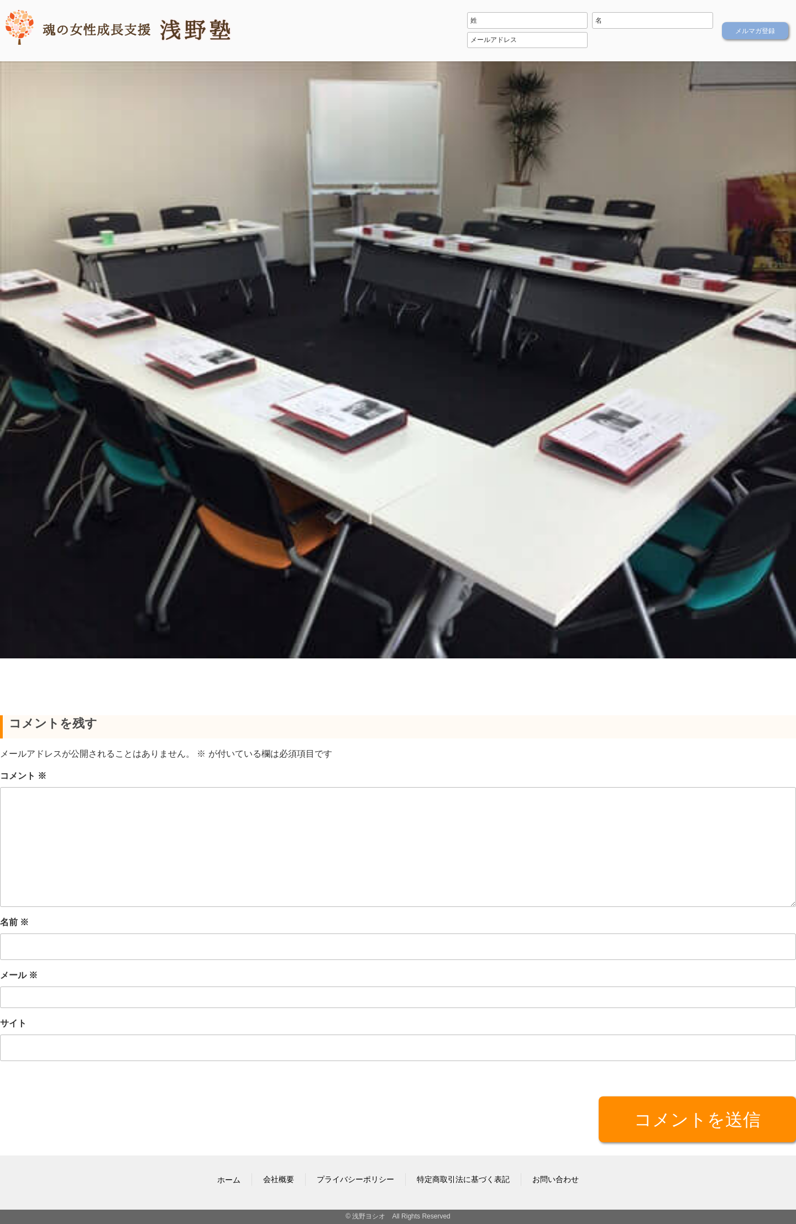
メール (19, 975)
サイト (13, 1023)
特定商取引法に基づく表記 (463, 1179)
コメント (23, 775)
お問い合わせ (555, 1179)
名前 (14, 922)
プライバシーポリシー (355, 1179)
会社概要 (278, 1179)
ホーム (228, 1179)
